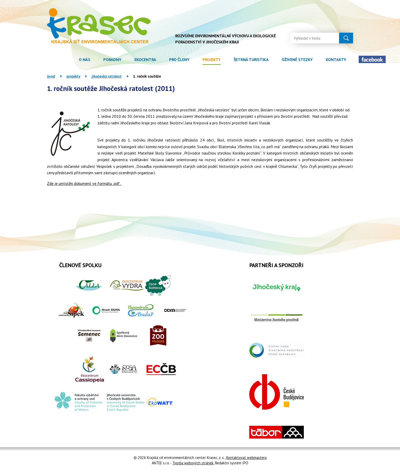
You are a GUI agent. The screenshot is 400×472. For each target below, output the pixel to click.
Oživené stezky (297, 59)
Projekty (212, 59)
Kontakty (336, 59)
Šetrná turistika (251, 59)
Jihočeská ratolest (107, 76)
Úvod (65, 59)
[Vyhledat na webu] (310, 38)
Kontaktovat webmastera (246, 457)
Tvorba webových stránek (193, 463)
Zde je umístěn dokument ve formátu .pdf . (84, 183)
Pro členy (179, 59)
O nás (84, 59)
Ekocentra (145, 59)
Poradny (112, 59)
